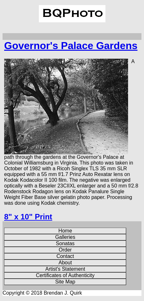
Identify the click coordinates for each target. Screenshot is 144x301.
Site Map (65, 281)
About (65, 262)
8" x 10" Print (28, 216)
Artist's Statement (65, 269)
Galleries (65, 237)
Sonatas (65, 243)
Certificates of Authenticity (65, 275)
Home (65, 230)
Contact (65, 256)
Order (65, 250)
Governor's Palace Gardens (70, 45)
